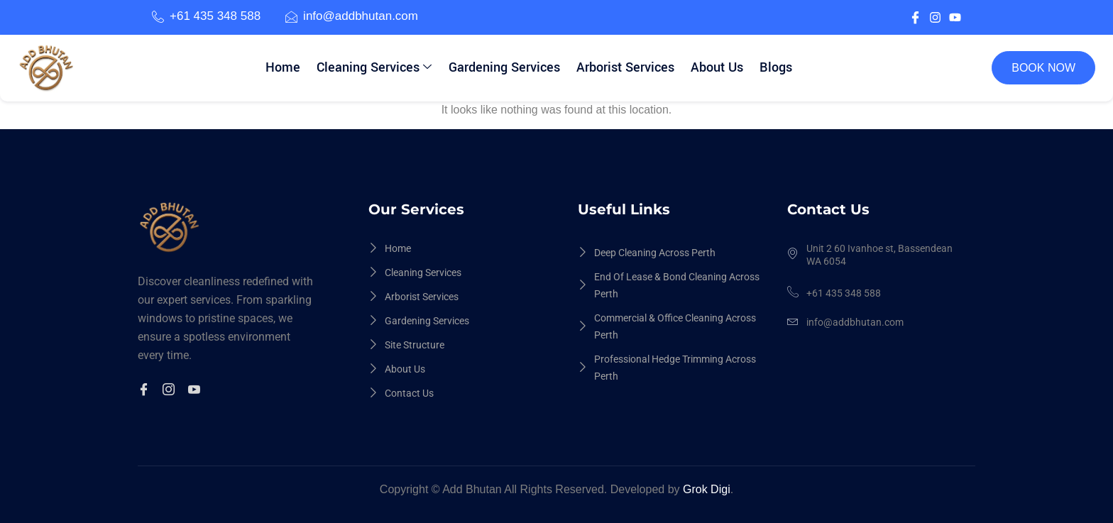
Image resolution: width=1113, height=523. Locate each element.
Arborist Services (625, 67)
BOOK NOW (1043, 68)
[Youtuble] (196, 391)
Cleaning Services (375, 67)
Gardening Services (505, 67)
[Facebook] (146, 391)
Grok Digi (706, 489)
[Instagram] (171, 391)
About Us (716, 67)
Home (285, 67)
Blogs (774, 67)
